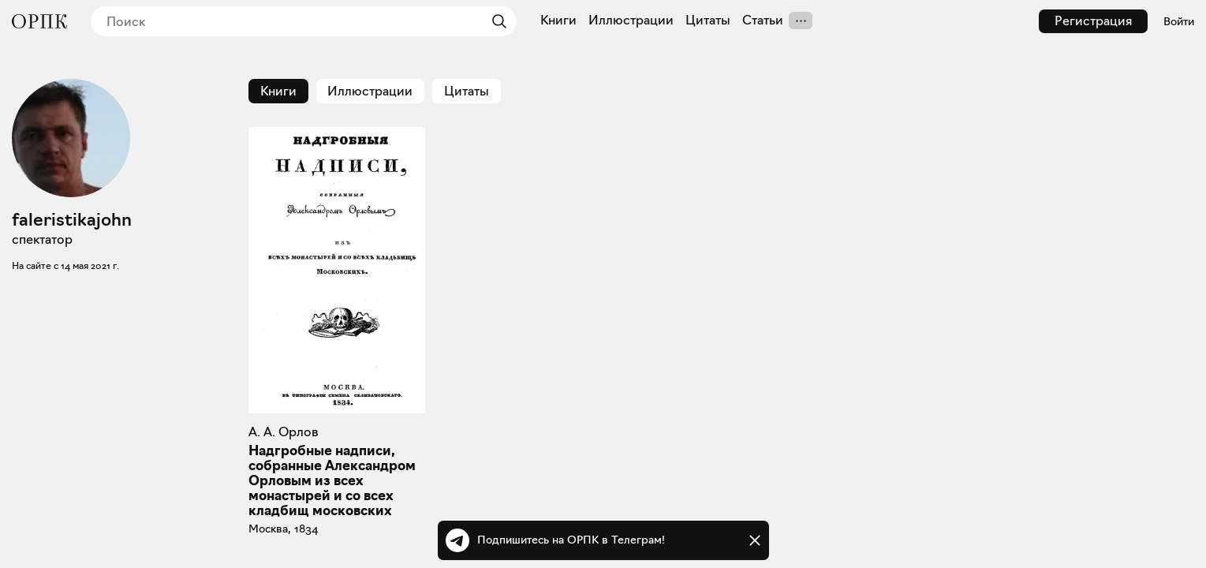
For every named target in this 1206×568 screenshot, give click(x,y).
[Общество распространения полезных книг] (39, 21)
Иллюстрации (631, 20)
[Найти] (495, 21)
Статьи (762, 20)
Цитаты (707, 20)
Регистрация (1093, 20)
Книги (558, 20)
